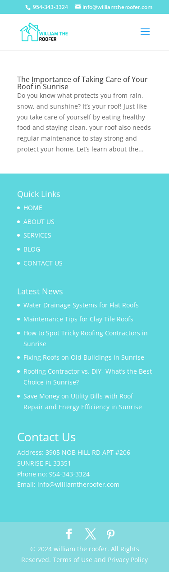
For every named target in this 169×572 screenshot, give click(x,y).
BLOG (31, 249)
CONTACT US (43, 263)
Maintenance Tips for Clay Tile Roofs (78, 319)
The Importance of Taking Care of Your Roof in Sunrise (82, 83)
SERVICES (37, 235)
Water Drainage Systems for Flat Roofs (81, 305)
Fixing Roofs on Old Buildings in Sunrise (83, 357)
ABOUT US (39, 221)
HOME (32, 207)
